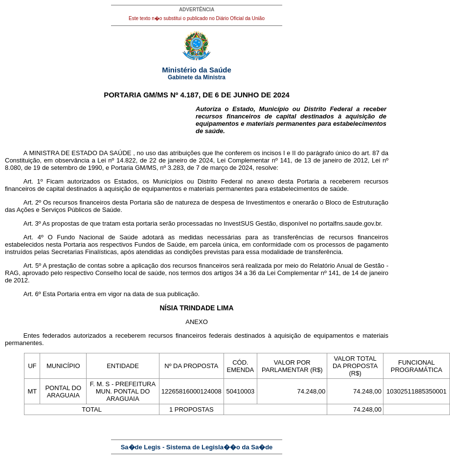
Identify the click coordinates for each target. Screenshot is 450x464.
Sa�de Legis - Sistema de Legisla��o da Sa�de (197, 447)
